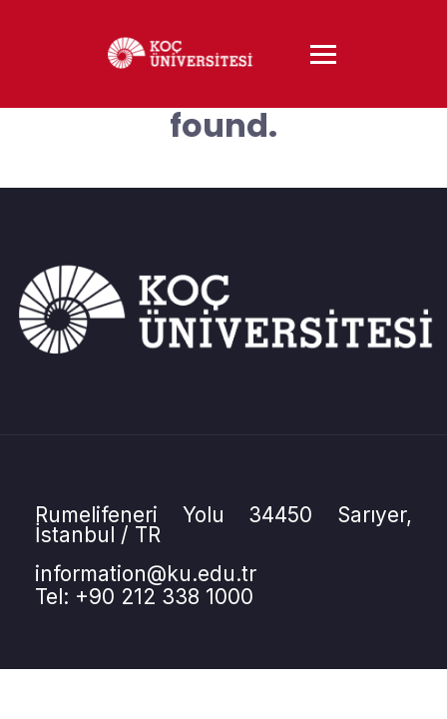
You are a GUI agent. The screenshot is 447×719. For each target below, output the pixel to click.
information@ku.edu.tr (145, 573)
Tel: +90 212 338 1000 (144, 596)
